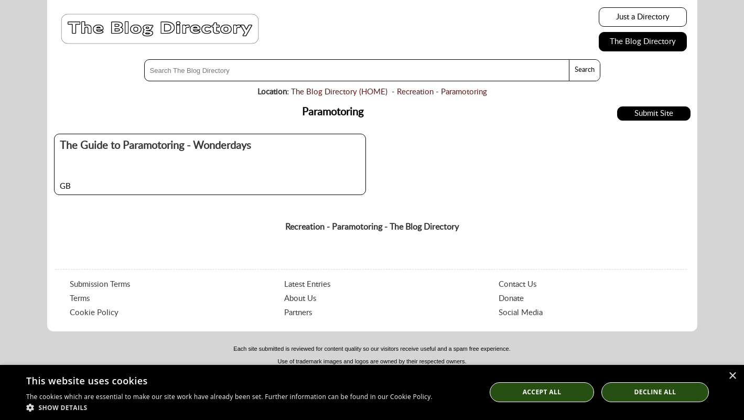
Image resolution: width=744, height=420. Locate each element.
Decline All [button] (655, 391)
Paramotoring (464, 92)
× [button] (732, 376)
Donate (511, 299)
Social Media (521, 313)
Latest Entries (307, 284)
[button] (229, 407)
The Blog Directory (643, 42)
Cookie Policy (94, 313)
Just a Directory (643, 17)
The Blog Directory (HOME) (339, 92)
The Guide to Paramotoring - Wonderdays (155, 146)
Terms (80, 299)
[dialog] (372, 392)
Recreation (415, 92)
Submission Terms (100, 284)
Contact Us (517, 284)
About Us (300, 299)
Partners (298, 313)
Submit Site (653, 113)
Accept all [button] (542, 391)
